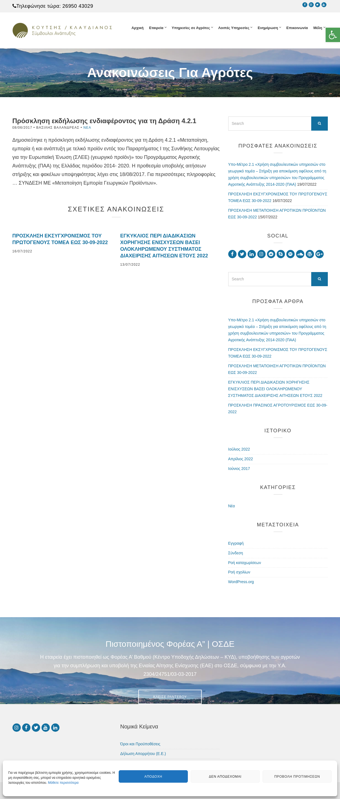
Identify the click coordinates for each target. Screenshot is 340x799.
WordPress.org (241, 582)
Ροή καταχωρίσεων (244, 562)
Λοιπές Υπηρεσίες (233, 28)
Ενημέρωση (268, 28)
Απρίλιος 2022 (240, 459)
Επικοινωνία (297, 28)
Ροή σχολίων (239, 572)
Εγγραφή (236, 543)
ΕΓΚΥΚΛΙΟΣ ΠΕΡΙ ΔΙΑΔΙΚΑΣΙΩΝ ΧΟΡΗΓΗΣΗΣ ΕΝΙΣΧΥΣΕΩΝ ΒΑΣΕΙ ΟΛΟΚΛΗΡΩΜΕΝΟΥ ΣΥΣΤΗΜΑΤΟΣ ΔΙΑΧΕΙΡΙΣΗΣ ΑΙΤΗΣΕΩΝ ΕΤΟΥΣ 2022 (275, 389)
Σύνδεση (235, 553)
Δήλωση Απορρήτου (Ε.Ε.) (143, 753)
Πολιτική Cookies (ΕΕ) (139, 763)
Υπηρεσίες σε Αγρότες (191, 28)
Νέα (87, 128)
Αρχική (137, 28)
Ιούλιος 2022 (239, 449)
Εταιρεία (156, 28)
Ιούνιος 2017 (239, 468)
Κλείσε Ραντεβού (170, 697)
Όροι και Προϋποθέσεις (140, 744)
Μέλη (317, 28)
